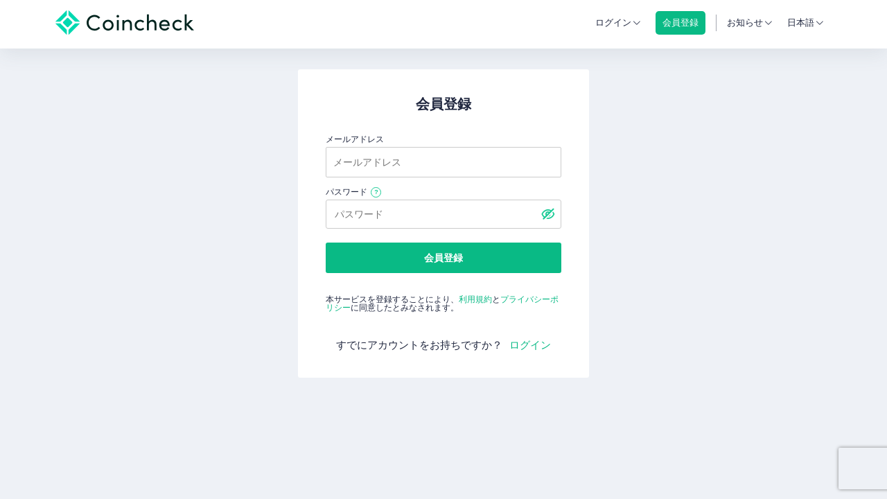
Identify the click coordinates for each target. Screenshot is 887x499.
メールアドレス (355, 139)
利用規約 (475, 299)
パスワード (346, 192)
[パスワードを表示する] (547, 214)
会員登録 (443, 257)
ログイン (613, 22)
